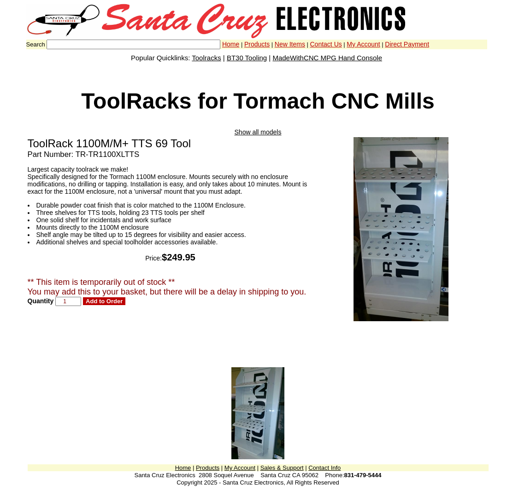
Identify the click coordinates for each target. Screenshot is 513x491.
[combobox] (133, 44)
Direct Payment (407, 44)
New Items (290, 44)
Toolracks (206, 58)
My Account (363, 44)
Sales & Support (282, 467)
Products (257, 44)
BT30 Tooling (247, 58)
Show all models (258, 132)
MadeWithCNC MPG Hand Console (327, 58)
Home (230, 44)
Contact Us (326, 44)
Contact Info (324, 467)
